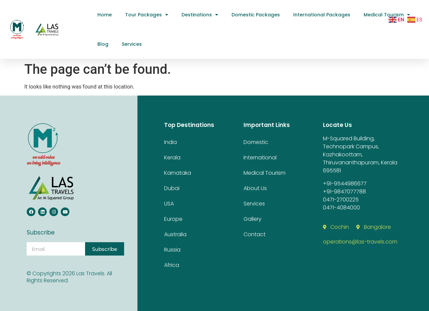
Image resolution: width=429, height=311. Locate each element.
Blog (102, 44)
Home (104, 14)
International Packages (321, 14)
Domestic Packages (256, 14)
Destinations (199, 14)
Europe (173, 219)
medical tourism (387, 14)
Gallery (253, 219)
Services (132, 44)
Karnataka (177, 173)
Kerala (172, 157)
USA (169, 203)
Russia (172, 250)
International (260, 157)
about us (255, 188)
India (170, 142)
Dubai (171, 188)
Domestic (256, 142)
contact (255, 234)
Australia (175, 234)
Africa (171, 265)
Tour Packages (146, 14)
